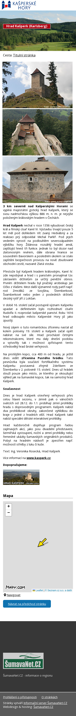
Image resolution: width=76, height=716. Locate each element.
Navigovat (11, 595)
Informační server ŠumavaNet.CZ (45, 703)
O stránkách (50, 697)
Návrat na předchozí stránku (27, 604)
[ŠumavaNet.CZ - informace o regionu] (23, 668)
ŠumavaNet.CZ (43, 707)
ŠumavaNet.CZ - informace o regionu (27, 675)
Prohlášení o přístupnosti (20, 697)
